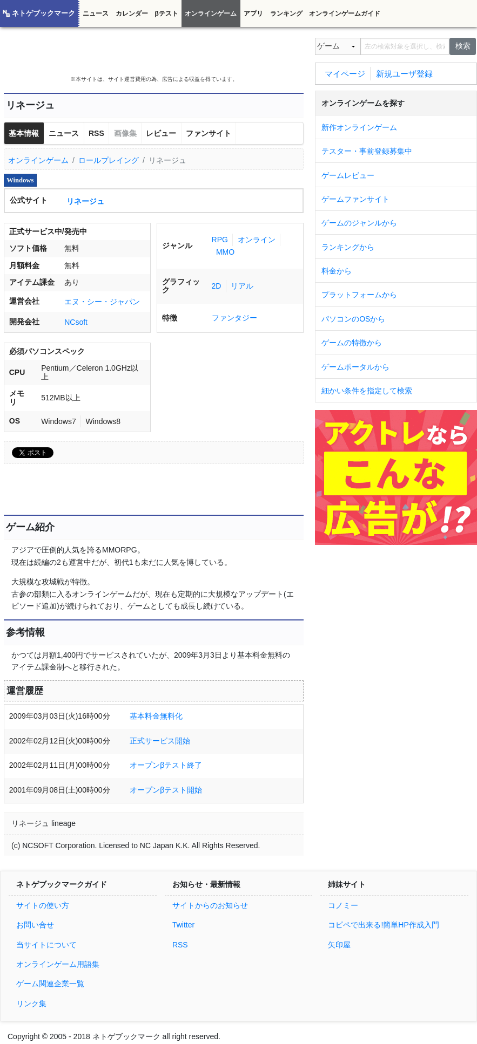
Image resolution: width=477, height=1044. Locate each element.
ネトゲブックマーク (43, 13)
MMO (225, 252)
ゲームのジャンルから (359, 223)
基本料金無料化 (156, 716)
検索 (463, 46)
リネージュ (85, 201)
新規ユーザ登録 (404, 73)
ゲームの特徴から (351, 342)
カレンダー (132, 13)
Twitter (183, 924)
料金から (336, 271)
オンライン (257, 239)
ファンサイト (208, 133)
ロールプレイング (108, 160)
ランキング (286, 13)
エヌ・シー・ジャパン (102, 301)
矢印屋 (339, 944)
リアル (242, 286)
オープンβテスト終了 (166, 765)
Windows (19, 180)
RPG (220, 239)
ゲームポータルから (355, 367)
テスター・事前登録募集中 (366, 151)
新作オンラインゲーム (359, 127)
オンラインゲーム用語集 (57, 964)
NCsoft (76, 322)
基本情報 (24, 133)
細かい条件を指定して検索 (366, 390)
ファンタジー (234, 317)
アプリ (253, 13)
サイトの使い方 (42, 905)
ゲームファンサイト (355, 199)
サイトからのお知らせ (210, 905)
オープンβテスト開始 (166, 790)
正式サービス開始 (160, 740)
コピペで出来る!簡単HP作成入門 (383, 924)
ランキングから (347, 247)
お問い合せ (35, 924)
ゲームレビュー (347, 175)
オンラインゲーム (211, 13)
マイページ (345, 73)
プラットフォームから (359, 294)
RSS (96, 133)
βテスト (166, 13)
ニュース (96, 13)
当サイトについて (46, 944)
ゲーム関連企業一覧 (50, 983)
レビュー (161, 133)
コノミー (343, 905)
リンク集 (31, 1003)
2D (216, 286)
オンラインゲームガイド (344, 13)
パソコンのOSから (353, 319)
